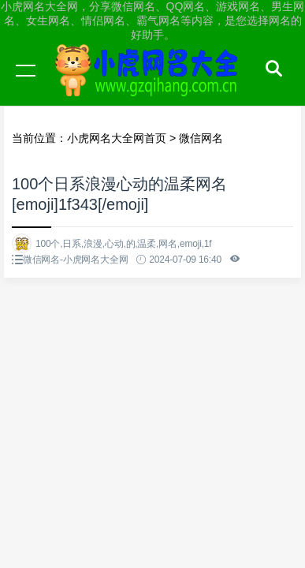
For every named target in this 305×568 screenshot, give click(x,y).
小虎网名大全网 (149, 85)
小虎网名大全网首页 (116, 138)
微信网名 (201, 138)
